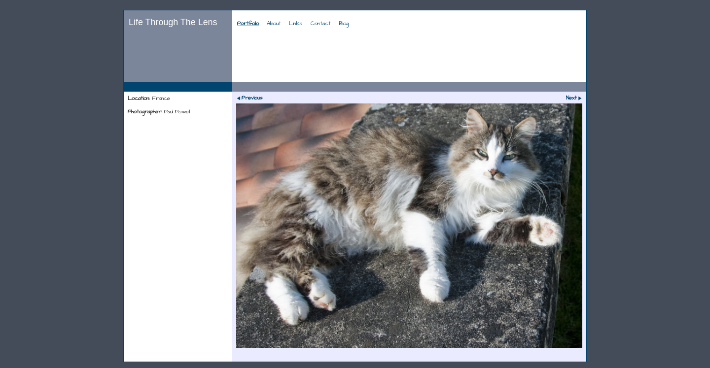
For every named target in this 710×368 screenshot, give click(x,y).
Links (296, 24)
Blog (344, 24)
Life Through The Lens (173, 22)
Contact (321, 24)
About (274, 24)
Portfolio (248, 24)
